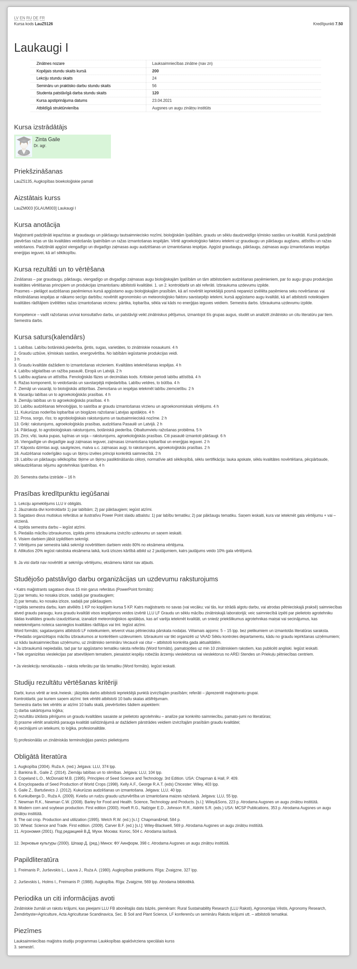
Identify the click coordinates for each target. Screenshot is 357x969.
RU (29, 18)
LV (16, 18)
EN (22, 18)
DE (36, 18)
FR (42, 18)
